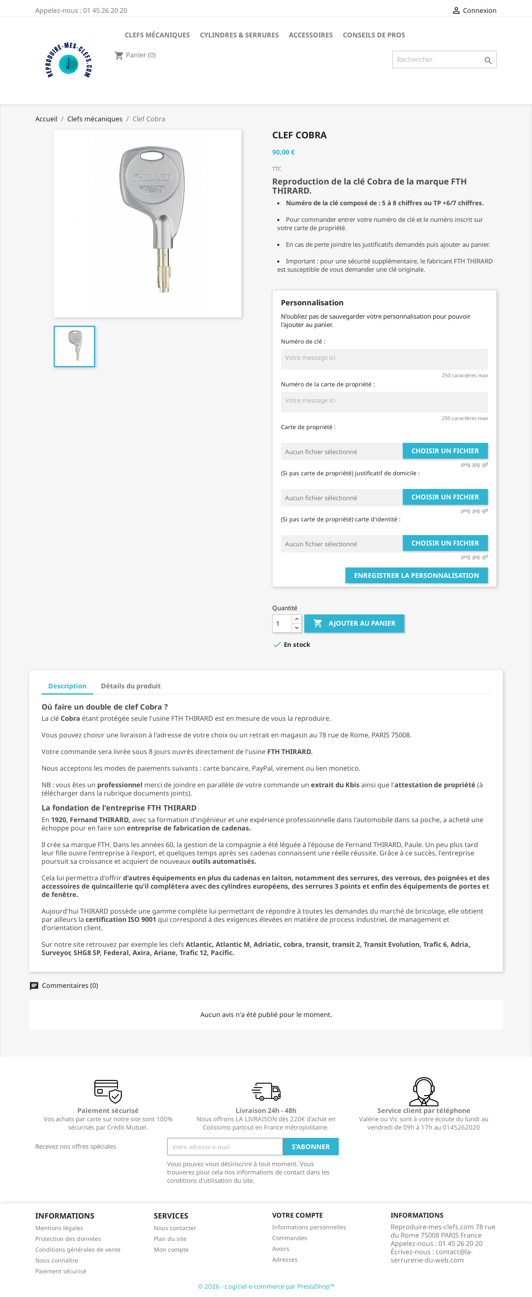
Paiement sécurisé (60, 1271)
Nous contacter (175, 1228)
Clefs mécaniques (157, 34)
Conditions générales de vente (78, 1249)
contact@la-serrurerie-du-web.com (432, 1256)
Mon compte (171, 1249)
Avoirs (280, 1249)
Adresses (285, 1259)
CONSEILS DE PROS (374, 34)
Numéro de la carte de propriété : (328, 384)
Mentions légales (59, 1228)
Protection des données (68, 1239)
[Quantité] (282, 623)
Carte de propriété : (308, 427)
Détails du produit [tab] (131, 685)
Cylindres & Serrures (239, 34)
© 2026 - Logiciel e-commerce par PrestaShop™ (266, 1286)
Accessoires (311, 34)
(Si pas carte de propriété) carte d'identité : (341, 519)
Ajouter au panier (354, 623)
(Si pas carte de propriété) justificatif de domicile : (350, 473)
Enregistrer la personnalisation (416, 575)
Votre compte (297, 1215)
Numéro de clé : (303, 341)
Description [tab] (67, 685)
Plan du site (170, 1239)
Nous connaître (56, 1260)
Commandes (289, 1238)
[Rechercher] (444, 59)
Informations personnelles (309, 1227)
